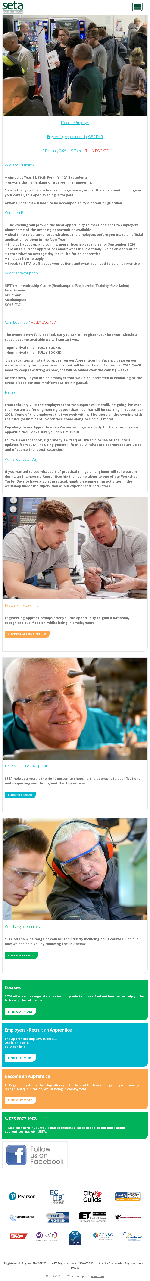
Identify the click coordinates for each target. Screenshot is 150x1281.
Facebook (34, 440)
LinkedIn (89, 440)
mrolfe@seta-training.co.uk (64, 382)
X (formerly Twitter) (60, 440)
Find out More (20, 1011)
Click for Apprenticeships (27, 634)
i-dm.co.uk (97, 1276)
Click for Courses (21, 955)
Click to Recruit (20, 795)
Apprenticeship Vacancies (55, 427)
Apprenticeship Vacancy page (100, 360)
